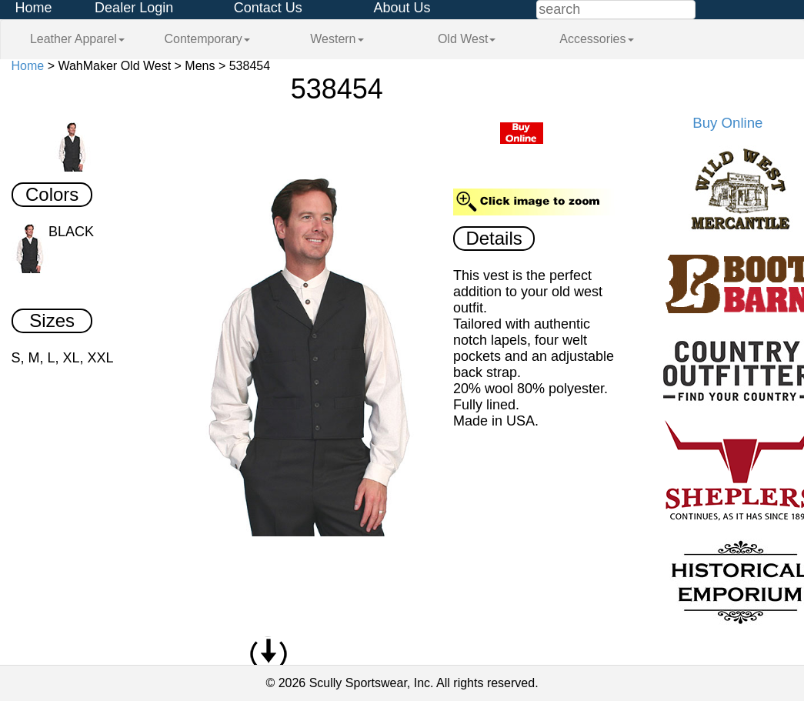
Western (336, 38)
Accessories (596, 38)
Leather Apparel (77, 38)
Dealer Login (134, 7)
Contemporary (206, 38)
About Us (401, 7)
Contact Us (268, 7)
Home (33, 7)
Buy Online (727, 123)
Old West (467, 38)
